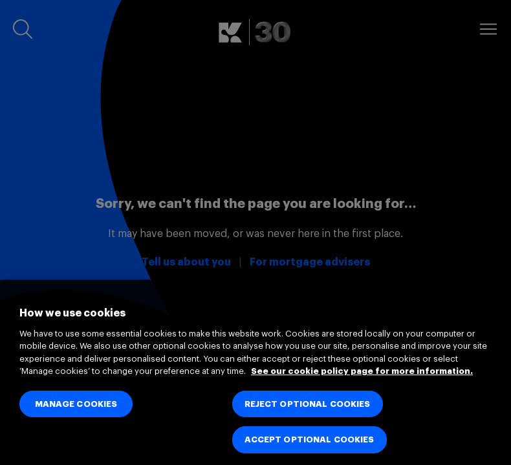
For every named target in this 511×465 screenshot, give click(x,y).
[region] (255, 372)
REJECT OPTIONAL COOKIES (308, 404)
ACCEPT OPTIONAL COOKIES (310, 439)
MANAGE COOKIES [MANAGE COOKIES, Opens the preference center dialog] (76, 404)
